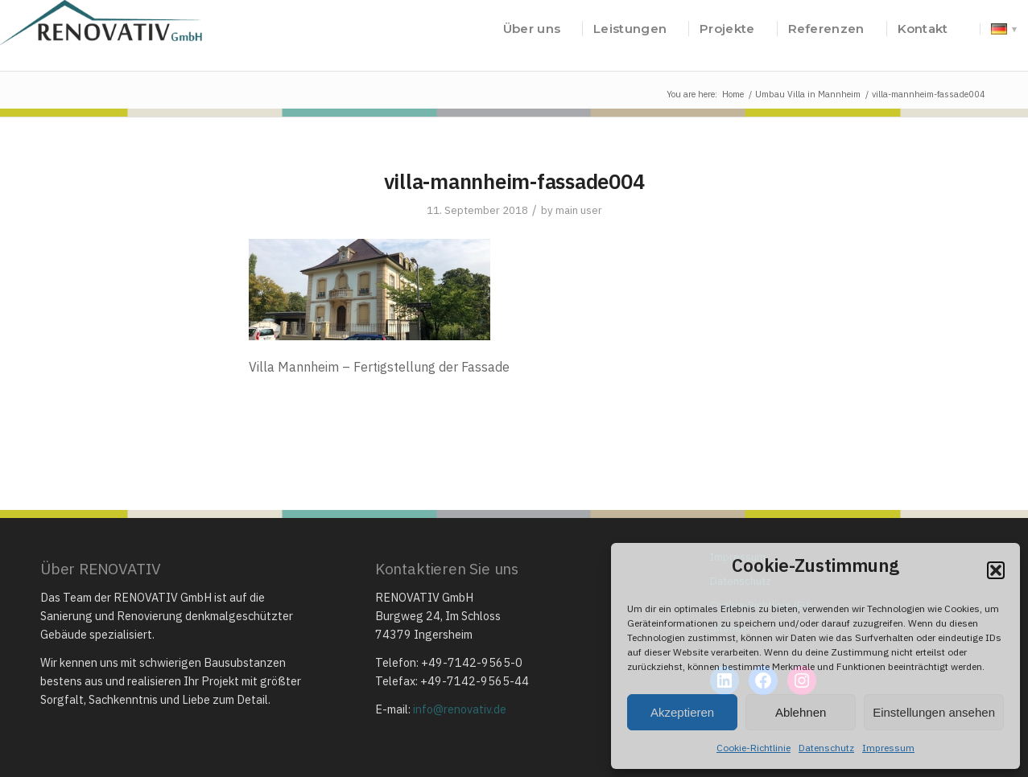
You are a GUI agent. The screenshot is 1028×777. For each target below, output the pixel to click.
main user (578, 210)
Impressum (888, 748)
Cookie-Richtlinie (753, 748)
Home (733, 94)
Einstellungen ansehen (934, 712)
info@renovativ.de (459, 709)
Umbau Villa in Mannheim (808, 94)
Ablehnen (800, 712)
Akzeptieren (682, 712)
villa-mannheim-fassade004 (514, 181)
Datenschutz (826, 748)
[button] (996, 570)
